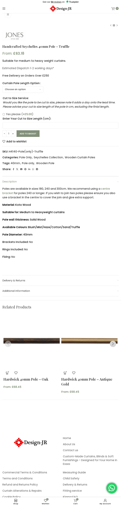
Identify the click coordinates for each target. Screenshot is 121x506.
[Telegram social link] (37, 169)
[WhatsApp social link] (33, 169)
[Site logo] (60, 8)
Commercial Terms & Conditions (24, 472)
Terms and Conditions (17, 478)
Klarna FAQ (70, 497)
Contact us (70, 450)
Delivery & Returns (75, 484)
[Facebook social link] (13, 169)
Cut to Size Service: (16, 98)
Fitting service (72, 491)
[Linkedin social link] (29, 169)
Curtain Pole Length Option (21, 83)
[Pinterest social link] (25, 169)
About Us (69, 444)
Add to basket (28, 133)
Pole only (28, 163)
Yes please (19, 114)
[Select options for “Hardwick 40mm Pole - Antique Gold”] (65, 373)
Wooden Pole (45, 163)
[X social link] (17, 169)
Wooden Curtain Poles (80, 157)
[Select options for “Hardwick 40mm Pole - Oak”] (7, 373)
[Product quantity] (8, 133)
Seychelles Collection (48, 157)
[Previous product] (110, 25)
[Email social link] (21, 169)
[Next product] (117, 25)
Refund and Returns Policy (20, 484)
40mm (15, 163)
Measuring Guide (74, 472)
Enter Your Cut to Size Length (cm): (27, 119)
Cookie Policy (11, 497)
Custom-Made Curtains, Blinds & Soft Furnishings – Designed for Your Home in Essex (90, 460)
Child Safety (71, 478)
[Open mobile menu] (4, 8)
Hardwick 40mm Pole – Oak (25, 379)
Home (67, 438)
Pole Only (25, 157)
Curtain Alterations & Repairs (22, 491)
